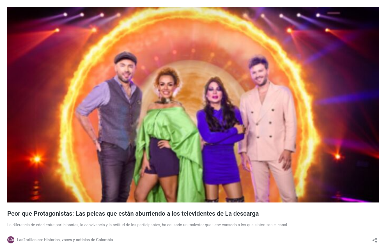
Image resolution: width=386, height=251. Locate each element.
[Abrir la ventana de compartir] (375, 238)
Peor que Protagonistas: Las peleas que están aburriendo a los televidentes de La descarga (133, 213)
